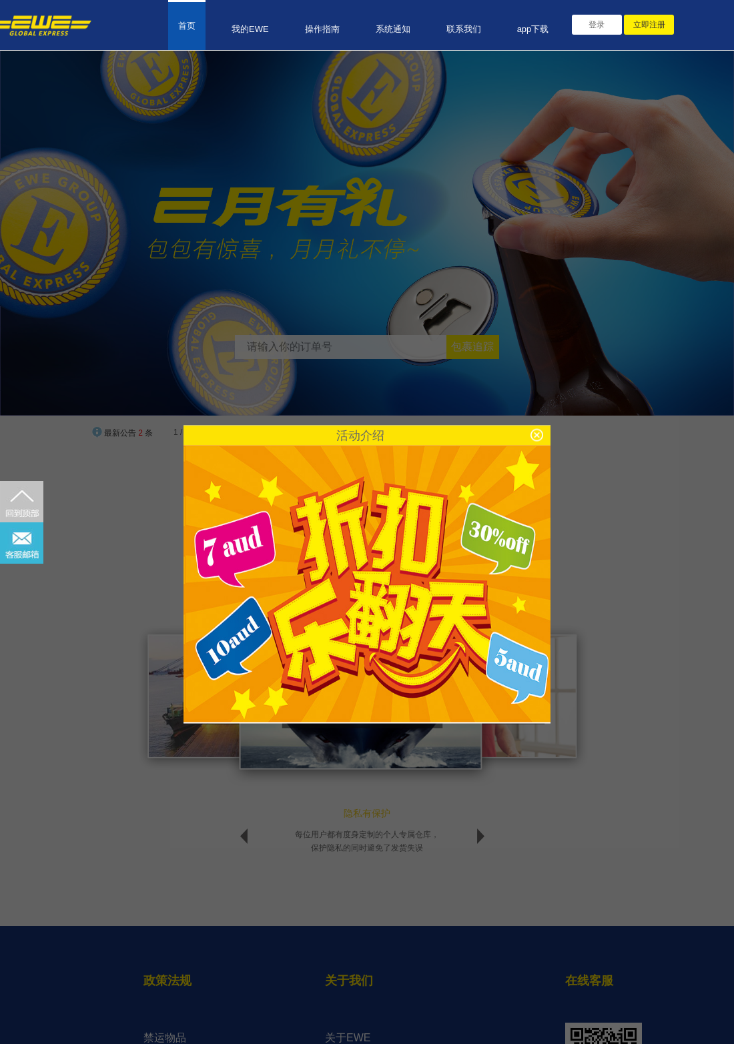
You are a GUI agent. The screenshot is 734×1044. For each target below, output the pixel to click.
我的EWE (250, 29)
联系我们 (463, 29)
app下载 (533, 29)
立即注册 (649, 24)
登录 (597, 24)
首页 (187, 26)
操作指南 (322, 29)
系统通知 (393, 29)
